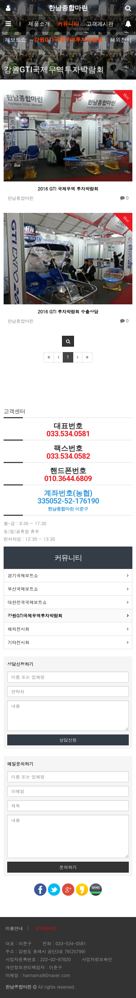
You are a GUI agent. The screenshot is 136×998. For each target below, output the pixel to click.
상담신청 (68, 740)
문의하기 (68, 867)
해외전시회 (18, 629)
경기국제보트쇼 (23, 575)
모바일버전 (46, 928)
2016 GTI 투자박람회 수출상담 (68, 311)
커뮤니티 (68, 24)
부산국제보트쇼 (23, 589)
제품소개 (39, 24)
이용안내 (14, 928)
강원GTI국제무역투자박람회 (68, 40)
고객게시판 (100, 24)
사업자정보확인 (97, 959)
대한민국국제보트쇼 (27, 602)
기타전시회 (18, 642)
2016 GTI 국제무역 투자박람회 (68, 188)
